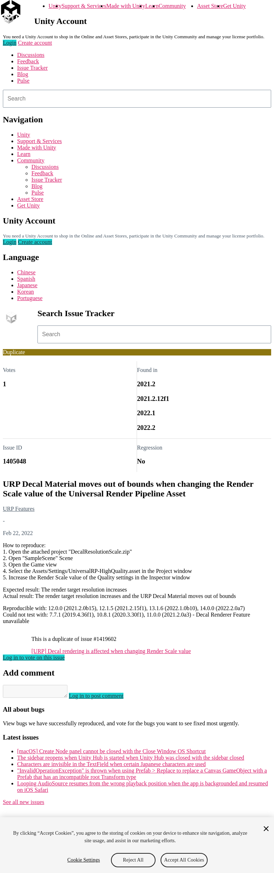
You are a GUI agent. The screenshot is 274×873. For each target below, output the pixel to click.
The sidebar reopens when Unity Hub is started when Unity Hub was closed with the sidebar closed (130, 760)
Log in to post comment (103, 698)
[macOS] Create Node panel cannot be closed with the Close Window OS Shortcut (111, 753)
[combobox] (137, 98)
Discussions (30, 55)
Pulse (23, 81)
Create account (35, 43)
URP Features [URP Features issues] (19, 509)
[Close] (266, 829)
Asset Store (210, 6)
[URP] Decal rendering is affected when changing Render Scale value (111, 651)
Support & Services (83, 6)
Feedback (28, 61)
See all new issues (23, 804)
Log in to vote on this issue (34, 657)
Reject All (133, 860)
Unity (55, 6)
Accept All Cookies (184, 860)
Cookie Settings (83, 860)
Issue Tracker (32, 68)
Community (172, 6)
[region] (137, 845)
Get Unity (234, 6)
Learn (151, 6)
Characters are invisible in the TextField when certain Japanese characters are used (111, 766)
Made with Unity (125, 6)
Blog (22, 74)
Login (9, 43)
